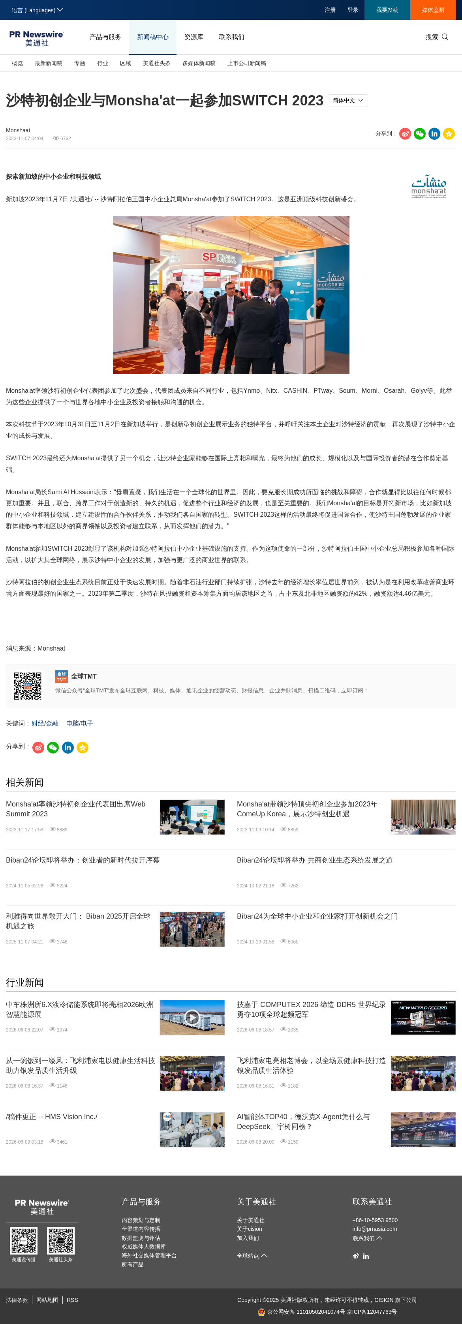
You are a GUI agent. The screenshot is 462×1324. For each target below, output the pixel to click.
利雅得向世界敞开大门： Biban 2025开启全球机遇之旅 (78, 921)
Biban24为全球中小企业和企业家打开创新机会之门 (317, 916)
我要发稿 (387, 10)
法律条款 (17, 1300)
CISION (383, 1300)
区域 (125, 63)
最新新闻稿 (48, 63)
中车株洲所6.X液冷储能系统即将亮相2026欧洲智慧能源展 (79, 1009)
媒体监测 (433, 10)
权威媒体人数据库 (144, 1246)
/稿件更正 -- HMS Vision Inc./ (52, 1117)
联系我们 (231, 37)
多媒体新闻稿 (199, 63)
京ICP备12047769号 (372, 1312)
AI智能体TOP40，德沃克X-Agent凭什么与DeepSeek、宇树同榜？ (303, 1122)
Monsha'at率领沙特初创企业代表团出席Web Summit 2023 (75, 809)
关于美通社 (256, 1201)
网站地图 (47, 1300)
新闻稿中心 (153, 37)
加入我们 (248, 1238)
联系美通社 (372, 1201)
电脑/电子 (79, 723)
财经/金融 (45, 723)
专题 (79, 63)
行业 (102, 63)
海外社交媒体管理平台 (149, 1255)
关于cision (249, 1229)
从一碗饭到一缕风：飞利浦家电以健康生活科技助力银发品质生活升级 (80, 1066)
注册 (330, 10)
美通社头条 (157, 63)
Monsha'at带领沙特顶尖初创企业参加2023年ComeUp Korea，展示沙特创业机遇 (307, 809)
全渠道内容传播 (141, 1229)
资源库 (193, 37)
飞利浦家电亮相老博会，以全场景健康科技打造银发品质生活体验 (311, 1066)
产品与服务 (105, 37)
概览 (17, 63)
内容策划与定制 (141, 1220)
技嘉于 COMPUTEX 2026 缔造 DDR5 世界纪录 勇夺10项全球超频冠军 (311, 1009)
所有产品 (133, 1264)
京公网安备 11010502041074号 (301, 1312)
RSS (72, 1300)
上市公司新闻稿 (246, 63)
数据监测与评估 (141, 1238)
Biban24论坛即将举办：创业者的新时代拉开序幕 (83, 860)
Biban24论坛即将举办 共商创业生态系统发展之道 (315, 860)
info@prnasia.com (375, 1229)
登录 (353, 10)
